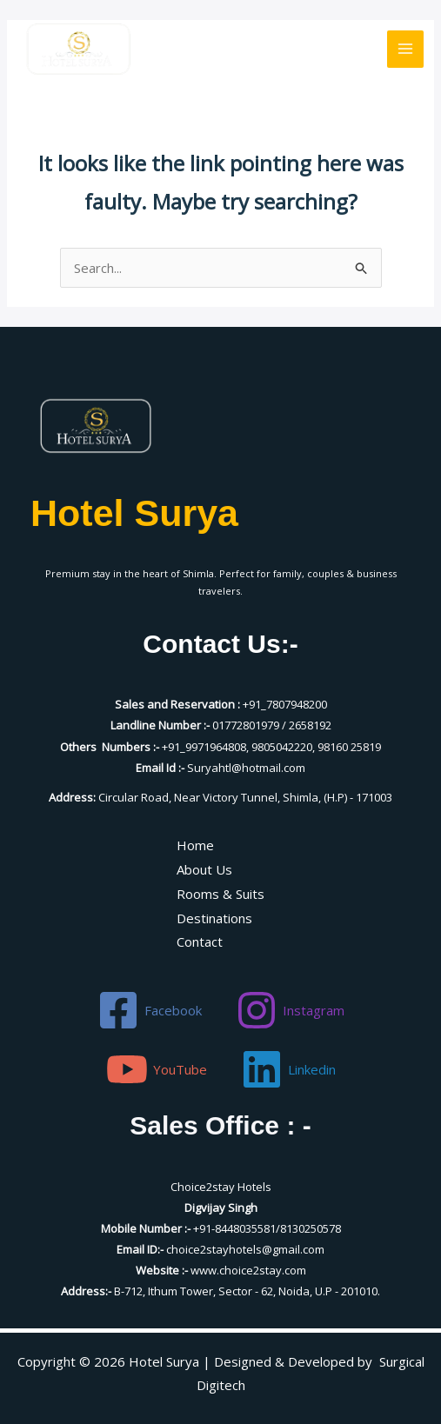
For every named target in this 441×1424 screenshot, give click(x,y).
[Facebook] (149, 1010)
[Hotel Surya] (78, 48)
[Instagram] (290, 1010)
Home (195, 845)
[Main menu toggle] (405, 49)
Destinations (214, 918)
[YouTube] (156, 1069)
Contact (200, 941)
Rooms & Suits (220, 893)
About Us (204, 869)
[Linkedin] (288, 1069)
